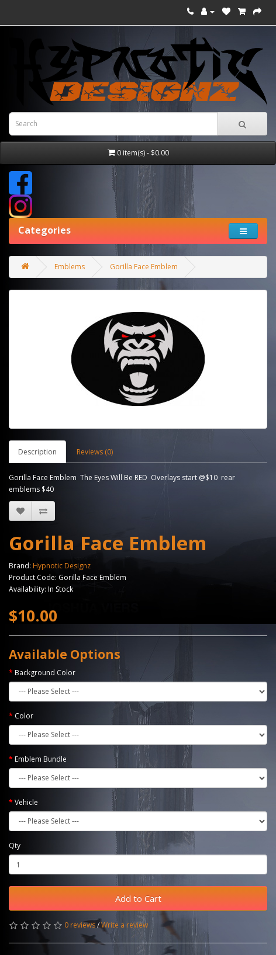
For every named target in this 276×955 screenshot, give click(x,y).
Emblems (69, 267)
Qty (14, 845)
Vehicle (26, 802)
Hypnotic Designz (62, 566)
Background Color (45, 673)
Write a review (124, 925)
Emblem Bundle (41, 759)
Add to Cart (138, 898)
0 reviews (79, 925)
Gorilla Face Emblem (144, 267)
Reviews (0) (95, 452)
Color (24, 716)
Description (37, 452)
